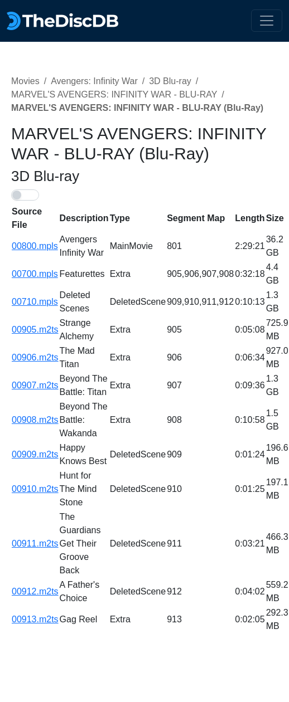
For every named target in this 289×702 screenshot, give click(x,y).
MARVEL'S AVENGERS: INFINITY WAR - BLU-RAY (114, 94)
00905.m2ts (35, 329)
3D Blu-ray (170, 81)
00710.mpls (35, 301)
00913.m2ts (35, 619)
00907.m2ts (35, 385)
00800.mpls (35, 246)
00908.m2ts (35, 420)
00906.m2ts (35, 357)
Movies (25, 81)
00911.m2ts (35, 543)
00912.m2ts (35, 591)
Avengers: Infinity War (94, 81)
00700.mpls (35, 274)
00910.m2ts (35, 489)
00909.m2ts (35, 454)
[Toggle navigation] (266, 20)
